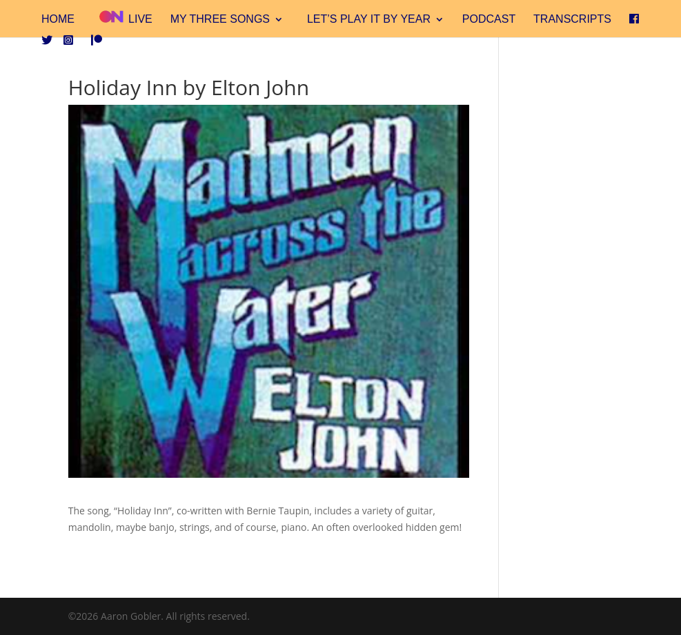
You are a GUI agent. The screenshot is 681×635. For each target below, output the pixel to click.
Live (125, 17)
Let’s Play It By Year (369, 19)
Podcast (488, 19)
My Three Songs (220, 19)
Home (58, 19)
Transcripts (572, 19)
